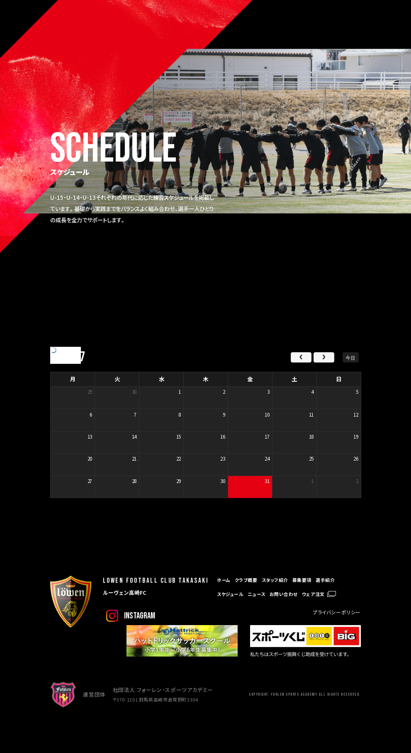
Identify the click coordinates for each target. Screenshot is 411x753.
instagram (139, 616)
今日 (350, 357)
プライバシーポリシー (337, 612)
